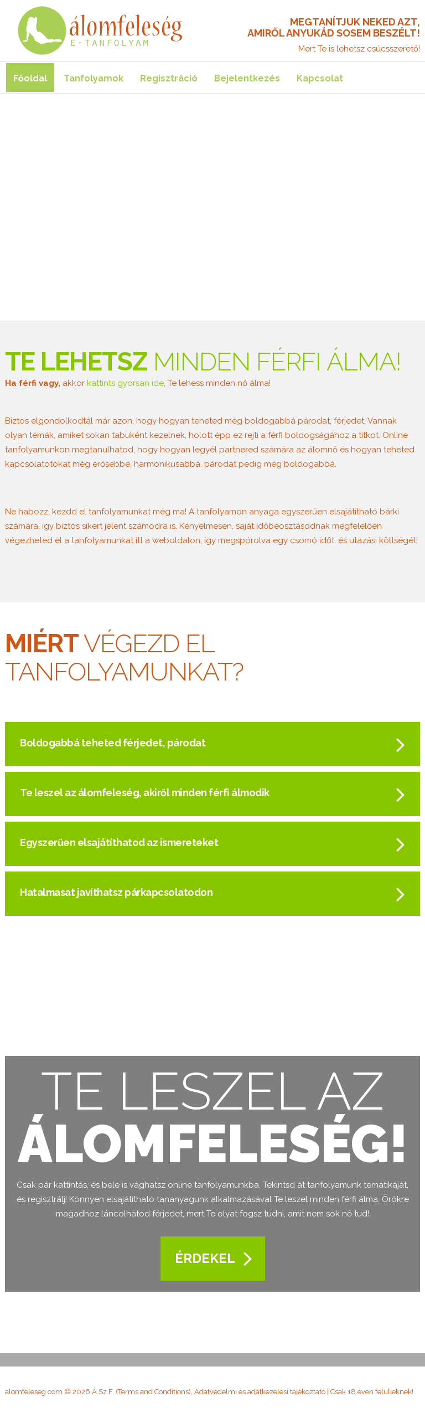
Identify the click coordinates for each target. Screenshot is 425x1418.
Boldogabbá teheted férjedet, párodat (112, 743)
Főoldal (30, 78)
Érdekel (205, 1258)
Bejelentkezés (247, 78)
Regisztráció (169, 78)
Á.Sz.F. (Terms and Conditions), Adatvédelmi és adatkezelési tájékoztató (208, 1392)
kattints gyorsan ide (125, 383)
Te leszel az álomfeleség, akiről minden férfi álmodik (144, 792)
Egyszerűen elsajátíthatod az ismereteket (119, 842)
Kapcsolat (320, 78)
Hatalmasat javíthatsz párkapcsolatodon (116, 892)
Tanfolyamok (93, 78)
